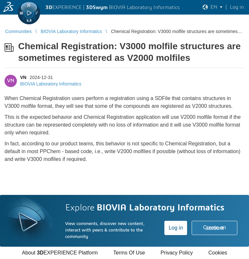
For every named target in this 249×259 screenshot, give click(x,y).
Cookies (217, 252)
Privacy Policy (176, 252)
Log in (176, 228)
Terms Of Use (129, 252)
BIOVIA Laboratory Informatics (50, 83)
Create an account (214, 228)
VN (23, 77)
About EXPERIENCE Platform (60, 252)
